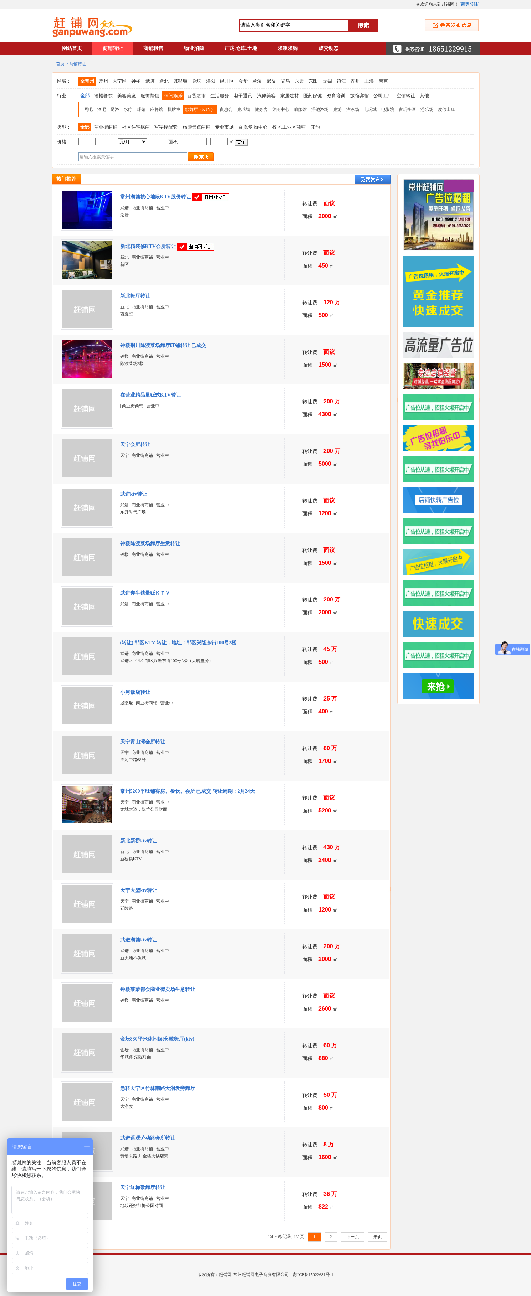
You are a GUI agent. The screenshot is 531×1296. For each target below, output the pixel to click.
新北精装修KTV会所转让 (148, 246)
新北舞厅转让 (135, 296)
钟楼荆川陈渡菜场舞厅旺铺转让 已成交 (163, 345)
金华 (243, 81)
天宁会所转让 (135, 444)
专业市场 (224, 127)
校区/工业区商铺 (289, 127)
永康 (299, 81)
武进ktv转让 (133, 494)
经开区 (227, 81)
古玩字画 (407, 109)
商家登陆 (469, 4)
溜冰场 (352, 109)
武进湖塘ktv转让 (138, 940)
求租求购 (288, 48)
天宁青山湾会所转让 (142, 741)
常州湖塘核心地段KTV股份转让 (155, 197)
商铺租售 (153, 48)
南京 (383, 81)
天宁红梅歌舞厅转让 (142, 1187)
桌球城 (243, 109)
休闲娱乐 (173, 95)
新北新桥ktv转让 (138, 840)
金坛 (196, 81)
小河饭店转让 (135, 692)
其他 (424, 95)
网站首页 (72, 48)
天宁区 (120, 81)
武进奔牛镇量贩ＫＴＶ (146, 593)
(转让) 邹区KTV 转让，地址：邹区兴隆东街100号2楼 (179, 642)
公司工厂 (382, 95)
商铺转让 (113, 48)
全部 (85, 95)
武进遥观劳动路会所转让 (147, 1138)
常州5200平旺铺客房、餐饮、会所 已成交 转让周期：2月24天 (187, 791)
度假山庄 (446, 109)
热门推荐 (66, 179)
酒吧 (101, 109)
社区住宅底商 (136, 127)
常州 (103, 81)
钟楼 (136, 81)
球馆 (141, 109)
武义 (271, 81)
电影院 (387, 109)
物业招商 (194, 48)
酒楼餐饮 (103, 95)
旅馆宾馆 (359, 95)
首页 (60, 63)
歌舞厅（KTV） (200, 109)
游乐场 (426, 109)
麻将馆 (156, 109)
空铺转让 (406, 95)
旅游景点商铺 (196, 127)
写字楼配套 (166, 127)
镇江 (341, 81)
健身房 (261, 109)
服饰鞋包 (150, 95)
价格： (64, 141)
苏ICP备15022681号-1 (313, 1274)
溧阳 (210, 81)
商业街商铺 (105, 127)
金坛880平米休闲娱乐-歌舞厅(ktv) (158, 1039)
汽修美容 (266, 95)
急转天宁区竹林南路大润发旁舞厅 (157, 1088)
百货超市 (196, 95)
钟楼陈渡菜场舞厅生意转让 (150, 543)
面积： (175, 141)
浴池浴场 (319, 109)
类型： (64, 127)
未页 (377, 1236)
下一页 (352, 1236)
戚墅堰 (180, 81)
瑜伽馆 (300, 109)
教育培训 (336, 95)
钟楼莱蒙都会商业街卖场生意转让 (157, 989)
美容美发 (126, 95)
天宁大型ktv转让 (138, 890)
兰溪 (257, 81)
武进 (150, 81)
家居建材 (289, 95)
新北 (164, 81)
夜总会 (226, 109)
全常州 (87, 81)
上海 (369, 81)
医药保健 (312, 95)
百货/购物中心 (252, 127)
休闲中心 (280, 109)
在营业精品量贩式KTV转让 (150, 395)
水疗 (128, 109)
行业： (64, 95)
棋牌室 (174, 109)
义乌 (285, 81)
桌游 (337, 109)
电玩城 (370, 109)
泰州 (355, 81)
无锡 (327, 81)
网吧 (88, 109)
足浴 (115, 109)
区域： (64, 81)
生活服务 (219, 95)
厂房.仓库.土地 (241, 48)
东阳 (313, 81)
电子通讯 (243, 95)
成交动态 (328, 48)
